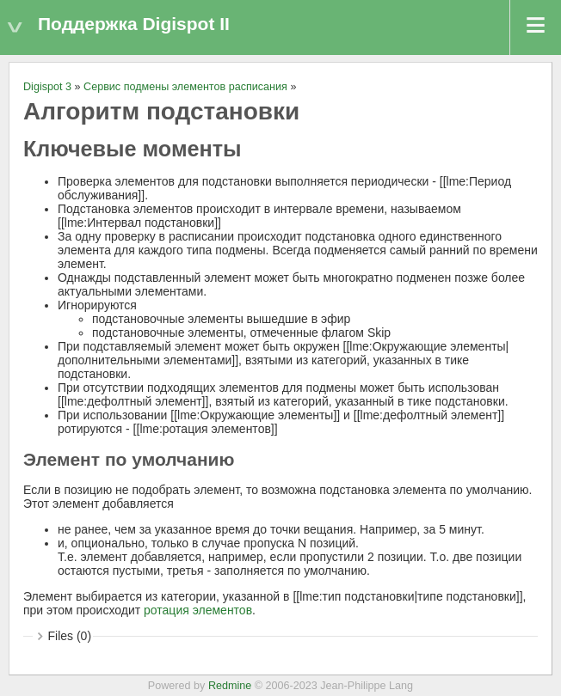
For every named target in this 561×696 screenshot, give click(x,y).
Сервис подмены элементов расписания (185, 87)
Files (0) (70, 636)
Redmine (229, 686)
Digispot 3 (47, 87)
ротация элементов (198, 610)
